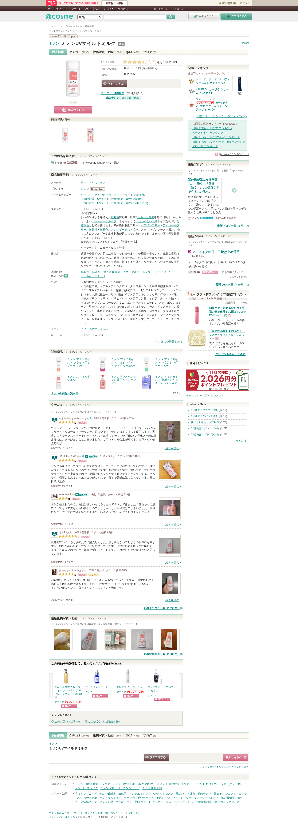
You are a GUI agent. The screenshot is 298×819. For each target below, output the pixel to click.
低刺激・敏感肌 (116, 793)
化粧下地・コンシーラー (115, 194)
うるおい (80, 793)
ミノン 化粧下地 (152, 788)
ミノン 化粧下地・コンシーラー (120, 788)
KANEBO (201, 89)
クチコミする (114, 83)
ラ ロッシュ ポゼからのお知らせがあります (205, 102)
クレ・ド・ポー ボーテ (209, 79)
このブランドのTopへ (67, 721)
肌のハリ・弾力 (185, 793)
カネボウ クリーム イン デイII (212, 91)
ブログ (88, 8)
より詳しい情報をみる (169, 341)
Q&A (97, 8)
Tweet (245, 42)
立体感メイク (89, 801)
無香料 (93, 229)
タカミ (89, 692)
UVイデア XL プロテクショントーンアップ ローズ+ (212, 106)
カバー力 (129, 797)
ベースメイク (89, 194)
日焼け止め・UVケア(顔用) (126, 198)
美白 (102, 793)
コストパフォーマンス (179, 801)
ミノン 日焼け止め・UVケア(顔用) (133, 784)
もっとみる (240, 440)
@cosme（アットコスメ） (113, 816)
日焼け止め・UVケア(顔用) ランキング (216, 137)
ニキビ (93, 793)
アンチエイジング (140, 793)
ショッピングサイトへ (69, 706)
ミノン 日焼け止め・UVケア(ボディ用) (218, 784)
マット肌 (177, 797)
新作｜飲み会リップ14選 (205, 422)
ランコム (152, 695)
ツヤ (188, 797)
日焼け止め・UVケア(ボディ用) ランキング (218, 141)
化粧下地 (139, 194)
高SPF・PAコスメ (225, 793)
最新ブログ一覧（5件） (231, 225)
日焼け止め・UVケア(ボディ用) (129, 203)
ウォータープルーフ (104, 221)
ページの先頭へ (226, 766)
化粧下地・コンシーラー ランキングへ (220, 116)
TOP (50, 8)
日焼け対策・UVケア (93, 198)
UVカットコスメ (163, 793)
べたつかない (144, 221)
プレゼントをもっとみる (230, 354)
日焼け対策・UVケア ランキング (212, 128)
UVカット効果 (145, 217)
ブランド (76, 8)
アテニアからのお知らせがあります (73, 702)
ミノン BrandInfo (99, 189)
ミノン (54, 43)
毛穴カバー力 (145, 797)
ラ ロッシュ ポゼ (205, 99)
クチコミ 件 (112, 93)
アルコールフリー (142, 271)
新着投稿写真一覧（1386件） (162, 654)
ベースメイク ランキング (207, 132)
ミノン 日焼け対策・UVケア (92, 784)
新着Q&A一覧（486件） (231, 284)
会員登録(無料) (227, 3)
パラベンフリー (150, 225)
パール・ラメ (123, 801)
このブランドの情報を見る (63, 36)
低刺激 (115, 217)
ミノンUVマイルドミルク (88, 43)
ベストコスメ (177, 9)
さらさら (157, 801)
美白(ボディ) (142, 801)
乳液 (154, 221)
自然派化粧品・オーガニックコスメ (217, 801)
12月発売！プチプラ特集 (205, 434)
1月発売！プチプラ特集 (204, 410)
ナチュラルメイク (111, 797)
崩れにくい (163, 797)
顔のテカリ (204, 793)
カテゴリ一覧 (161, 9)
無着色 (104, 229)
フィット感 (106, 801)
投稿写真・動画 (107, 52)
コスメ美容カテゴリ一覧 (63, 813)
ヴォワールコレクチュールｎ (213, 81)
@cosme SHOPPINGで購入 (103, 162)
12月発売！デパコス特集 (205, 428)
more (176, 392)
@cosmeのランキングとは (234, 154)
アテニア (59, 702)
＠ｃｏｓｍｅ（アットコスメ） (205, 395)
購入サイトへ (73, 109)
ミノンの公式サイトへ (94, 329)
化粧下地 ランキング (205, 146)
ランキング (62, 8)
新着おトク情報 (114, 3)
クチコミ (79, 52)
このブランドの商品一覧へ (104, 721)
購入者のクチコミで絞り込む (122, 97)
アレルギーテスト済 (123, 229)
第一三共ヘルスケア (93, 182)
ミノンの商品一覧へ (63, 393)
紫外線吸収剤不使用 (115, 271)
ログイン (245, 3)
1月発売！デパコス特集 (204, 416)
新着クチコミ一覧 (162, 608)
